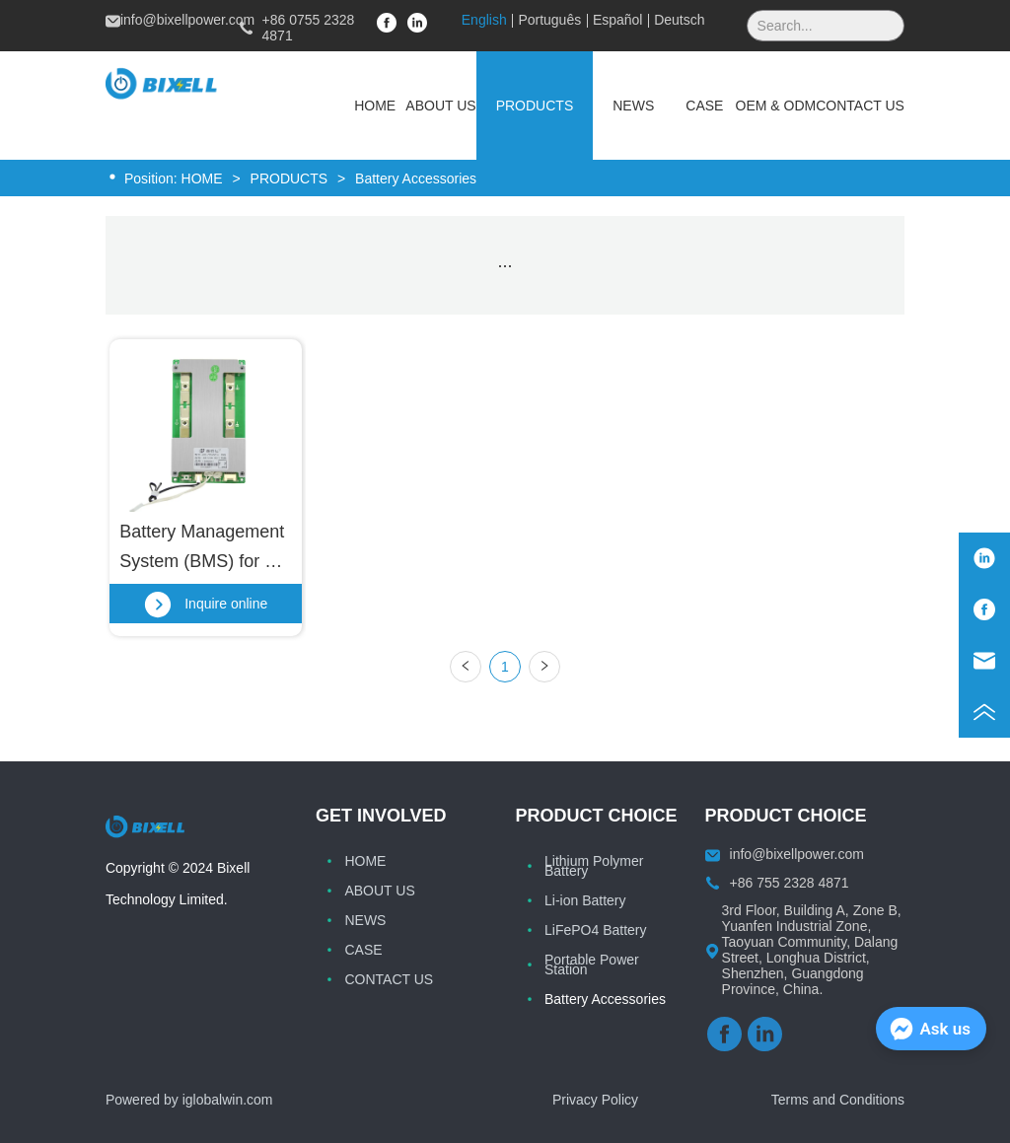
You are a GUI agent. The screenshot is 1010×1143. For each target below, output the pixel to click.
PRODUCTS (289, 178)
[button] (535, 105)
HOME (202, 178)
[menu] (624, 105)
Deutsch (679, 20)
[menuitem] (535, 105)
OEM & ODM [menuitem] (776, 105)
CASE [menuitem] (704, 105)
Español (618, 20)
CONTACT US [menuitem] (860, 105)
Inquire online (205, 603)
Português (549, 20)
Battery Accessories (413, 178)
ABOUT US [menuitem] (440, 105)
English (484, 20)
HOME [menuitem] (375, 105)
